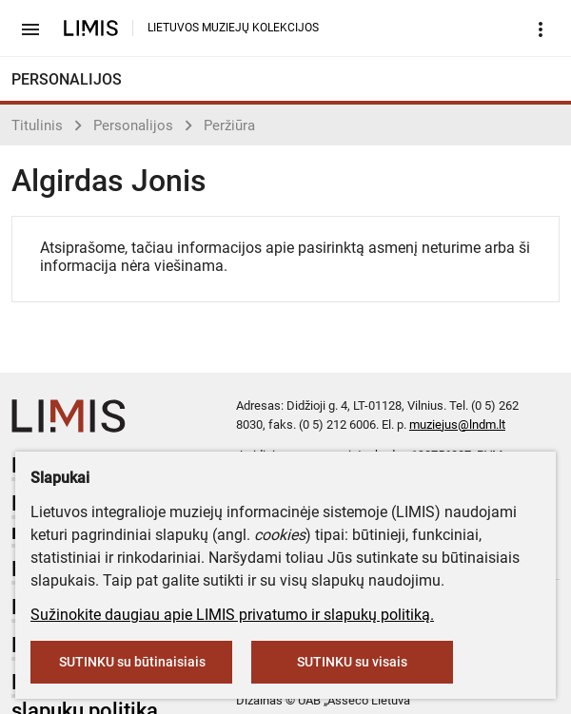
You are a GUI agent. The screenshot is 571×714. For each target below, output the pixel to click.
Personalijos (133, 125)
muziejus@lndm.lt (457, 424)
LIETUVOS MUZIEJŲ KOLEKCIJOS (233, 27)
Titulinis (37, 125)
